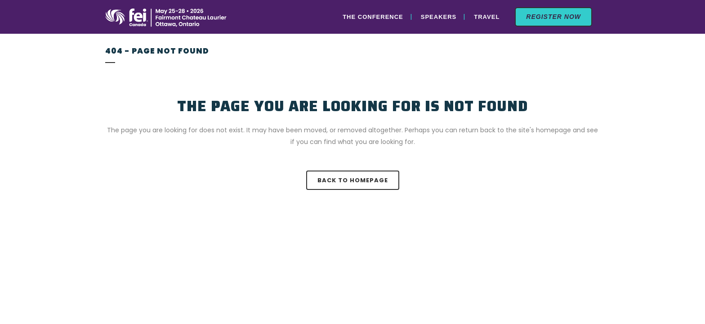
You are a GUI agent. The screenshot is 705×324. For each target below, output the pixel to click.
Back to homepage (352, 180)
